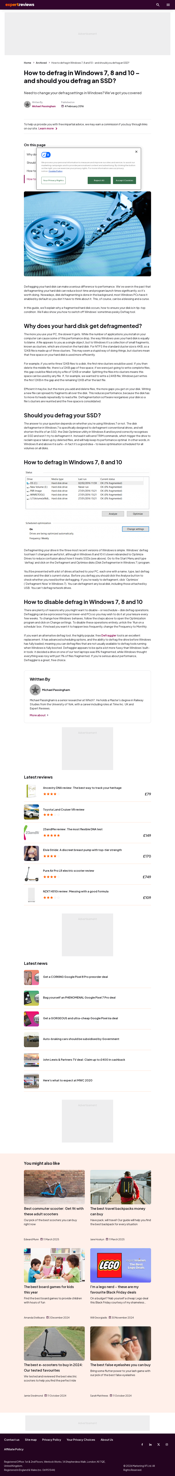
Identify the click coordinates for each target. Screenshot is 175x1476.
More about (38, 715)
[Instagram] (167, 1444)
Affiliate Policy (14, 1449)
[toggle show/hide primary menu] (168, 5)
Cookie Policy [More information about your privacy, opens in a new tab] (55, 171)
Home (27, 62)
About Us (107, 1439)
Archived (41, 62)
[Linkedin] (150, 1444)
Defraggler (108, 635)
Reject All (99, 180)
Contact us (11, 1439)
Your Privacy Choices (81, 1439)
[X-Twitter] (158, 1444)
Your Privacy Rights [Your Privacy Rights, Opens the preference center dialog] (53, 180)
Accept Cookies (124, 180)
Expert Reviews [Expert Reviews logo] (17, 5)
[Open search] (158, 5)
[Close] (136, 151)
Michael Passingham (44, 106)
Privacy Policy (51, 1439)
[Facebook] (142, 1444)
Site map (31, 1439)
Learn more (46, 128)
